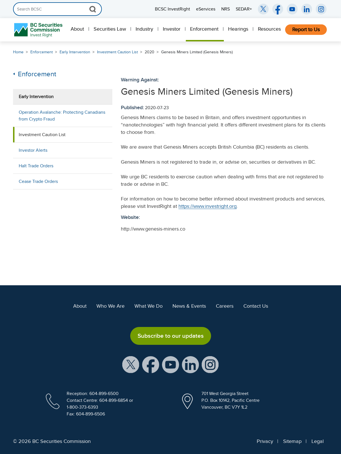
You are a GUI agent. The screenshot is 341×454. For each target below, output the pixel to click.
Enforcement (204, 29)
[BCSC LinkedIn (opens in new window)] (306, 9)
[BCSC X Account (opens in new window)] (130, 364)
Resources (269, 29)
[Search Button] (93, 9)
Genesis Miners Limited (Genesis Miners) (197, 52)
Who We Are (110, 306)
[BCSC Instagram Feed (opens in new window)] (321, 9)
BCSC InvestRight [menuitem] (172, 9)
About (77, 29)
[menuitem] (77, 29)
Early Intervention (75, 52)
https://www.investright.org (207, 206)
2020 (149, 52)
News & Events (189, 306)
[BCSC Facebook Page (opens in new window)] (277, 9)
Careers (224, 306)
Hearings (238, 29)
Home (18, 52)
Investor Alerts (33, 150)
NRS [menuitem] (225, 9)
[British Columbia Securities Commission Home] (39, 29)
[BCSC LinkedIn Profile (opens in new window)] (190, 364)
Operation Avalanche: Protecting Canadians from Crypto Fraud (62, 116)
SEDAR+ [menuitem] (244, 9)
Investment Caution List (117, 52)
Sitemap (292, 441)
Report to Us (306, 29)
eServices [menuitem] (205, 9)
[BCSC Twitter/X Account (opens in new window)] (263, 9)
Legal (317, 441)
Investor (171, 29)
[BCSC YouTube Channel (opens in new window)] (292, 9)
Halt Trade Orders (36, 165)
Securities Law (110, 29)
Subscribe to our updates (171, 335)
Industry (144, 29)
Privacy (265, 441)
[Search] (57, 9)
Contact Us (255, 306)
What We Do (148, 306)
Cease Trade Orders (38, 181)
